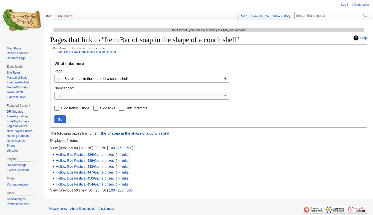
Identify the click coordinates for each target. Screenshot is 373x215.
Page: (59, 71)
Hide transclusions (75, 108)
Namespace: (64, 88)
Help (363, 38)
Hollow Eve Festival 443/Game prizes (85, 167)
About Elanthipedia (82, 209)
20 (98, 148)
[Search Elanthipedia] (331, 15)
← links (123, 155)
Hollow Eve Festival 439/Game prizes (85, 161)
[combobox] (141, 79)
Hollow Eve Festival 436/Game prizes (85, 155)
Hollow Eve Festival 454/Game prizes (85, 184)
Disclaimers (106, 209)
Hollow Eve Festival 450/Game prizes (85, 178)
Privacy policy (58, 209)
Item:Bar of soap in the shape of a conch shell (86, 51)
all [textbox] (59, 96)
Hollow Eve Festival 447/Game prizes (85, 172)
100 (112, 148)
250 (120, 148)
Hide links (107, 108)
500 (129, 148)
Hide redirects (136, 108)
